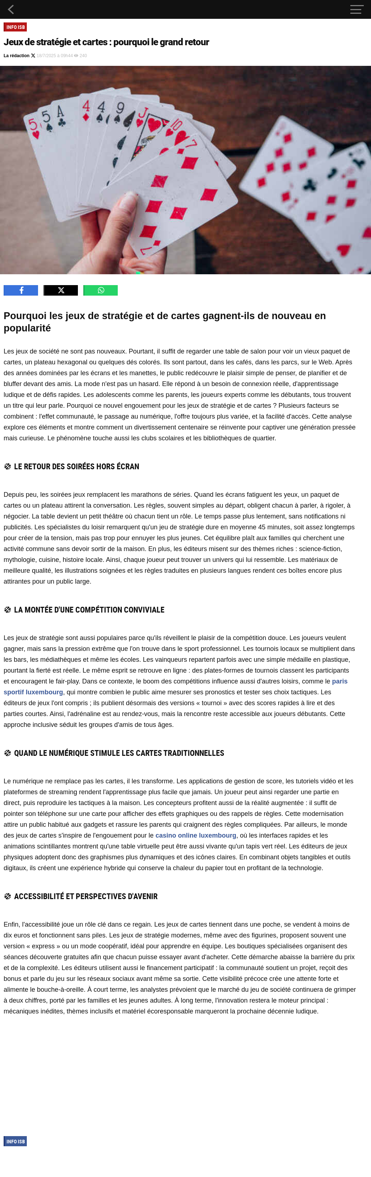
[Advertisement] (180, 1074)
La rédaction (20, 55)
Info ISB (16, 27)
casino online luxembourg (195, 835)
